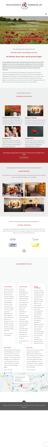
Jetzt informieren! (24, 157)
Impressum (24, 407)
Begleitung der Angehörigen (31, 125)
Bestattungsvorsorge (6, 146)
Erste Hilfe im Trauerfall (12, 42)
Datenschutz (42, 405)
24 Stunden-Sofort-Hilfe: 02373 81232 (32, 42)
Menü (46, 13)
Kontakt (37, 405)
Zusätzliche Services (29, 146)
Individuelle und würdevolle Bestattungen (11, 125)
